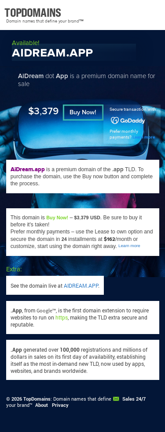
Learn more (143, 137)
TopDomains (37, 399)
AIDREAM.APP (81, 285)
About (41, 405)
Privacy (60, 405)
